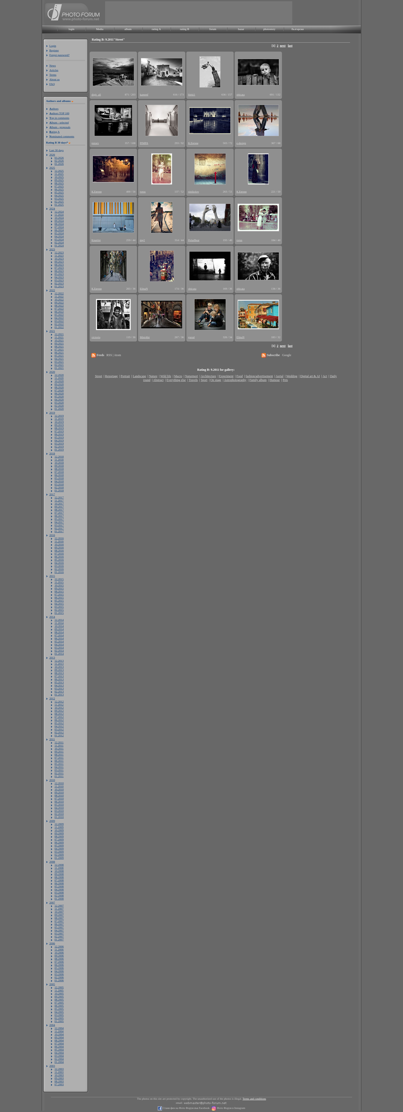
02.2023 (59, 283)
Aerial (279, 376)
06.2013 (59, 679)
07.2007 (59, 921)
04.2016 (59, 562)
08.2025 (59, 183)
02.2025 (59, 201)
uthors (53, 108)
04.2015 (59, 603)
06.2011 (58, 760)
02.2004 (59, 1058)
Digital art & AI (310, 376)
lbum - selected (59, 122)
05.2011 (58, 763)
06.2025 (59, 189)
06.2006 (59, 964)
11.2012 (58, 704)
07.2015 (59, 594)
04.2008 (59, 889)
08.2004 (59, 1040)
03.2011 (58, 770)
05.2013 (59, 682)
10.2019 (59, 421)
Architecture (208, 376)
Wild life (165, 376)
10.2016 (59, 544)
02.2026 (59, 160)
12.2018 (59, 456)
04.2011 (58, 766)
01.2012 (59, 735)
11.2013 (58, 663)
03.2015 (59, 606)
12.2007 (59, 905)
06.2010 (59, 801)
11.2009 (58, 827)
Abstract (158, 380)
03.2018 (59, 484)
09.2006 (59, 955)
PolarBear (193, 240)
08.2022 (59, 305)
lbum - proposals (59, 127)
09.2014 (59, 629)
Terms (52, 74)
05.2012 (59, 723)
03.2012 (59, 729)
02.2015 (59, 609)
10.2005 (59, 993)
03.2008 (59, 892)
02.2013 (59, 691)
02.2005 (59, 1018)
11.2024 (58, 214)
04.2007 (59, 930)
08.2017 (59, 509)
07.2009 (59, 839)
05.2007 (59, 927)
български (297, 29)
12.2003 (59, 1068)
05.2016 (59, 559)
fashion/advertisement (259, 376)
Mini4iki (145, 337)
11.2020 (58, 377)
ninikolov (193, 191)
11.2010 (58, 786)
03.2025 (59, 198)
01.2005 (59, 1021)
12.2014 (59, 619)
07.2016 (59, 553)
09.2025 (59, 180)
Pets (285, 380)
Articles (53, 70)
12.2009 (59, 823)
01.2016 (59, 572)
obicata (240, 94)
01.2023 (59, 286)
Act (325, 376)
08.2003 (59, 1081)
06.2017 (59, 515)
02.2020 (59, 405)
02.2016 (59, 569)
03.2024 (59, 239)
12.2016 (59, 538)
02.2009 (59, 854)
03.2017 (59, 525)
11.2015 (58, 582)
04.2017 (59, 522)
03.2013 (59, 688)
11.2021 (58, 337)
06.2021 (59, 352)
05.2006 (59, 968)
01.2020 (59, 408)
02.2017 (59, 528)
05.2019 (59, 437)
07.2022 (59, 308)
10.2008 (59, 870)
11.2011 (58, 745)
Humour (275, 380)
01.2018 (59, 490)
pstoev (95, 143)
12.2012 (59, 701)
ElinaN (144, 288)
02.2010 (59, 813)
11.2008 (58, 867)
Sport (204, 380)
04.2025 (59, 195)
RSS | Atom (113, 355)
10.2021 (59, 340)
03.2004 (59, 1055)
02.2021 (59, 364)
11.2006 (58, 949)
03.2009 (59, 851)
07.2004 (59, 1043)
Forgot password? (59, 54)
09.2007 (59, 914)
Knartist (95, 240)
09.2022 (59, 302)
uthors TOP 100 (59, 113)
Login (52, 45)
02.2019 (59, 446)
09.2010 (59, 792)
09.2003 (59, 1078)
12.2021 (59, 334)
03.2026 (59, 157)
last (290, 45)
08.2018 (59, 468)
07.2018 (59, 471)
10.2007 (59, 911)
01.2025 (59, 204)
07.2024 (59, 227)
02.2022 (59, 324)
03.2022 (59, 320)
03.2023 (59, 280)
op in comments (59, 117)
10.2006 (59, 952)
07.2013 (59, 676)
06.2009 (59, 842)
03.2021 (59, 361)
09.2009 (59, 833)
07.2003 (59, 1084)
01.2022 (59, 327)
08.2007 (59, 917)
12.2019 (59, 415)
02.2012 (59, 732)
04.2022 (59, 317)
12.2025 (59, 170)
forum (212, 29)
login (72, 29)
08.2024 (59, 223)
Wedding (291, 376)
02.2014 (59, 650)
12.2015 (59, 579)
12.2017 (59, 497)
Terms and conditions (254, 1098)
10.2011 (58, 748)
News (52, 65)
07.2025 (59, 186)
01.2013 (59, 694)
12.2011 (58, 742)
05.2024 (59, 233)
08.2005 (59, 999)
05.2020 (59, 396)
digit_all (96, 94)
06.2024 (59, 230)
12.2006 (59, 946)
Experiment (226, 376)
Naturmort (191, 376)
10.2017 (59, 503)
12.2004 (59, 1028)
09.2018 (59, 465)
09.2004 (59, 1037)
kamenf (144, 94)
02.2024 (59, 242)
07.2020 (59, 390)
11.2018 (58, 459)
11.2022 (58, 296)
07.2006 (59, 961)
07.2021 (59, 349)
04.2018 (59, 481)
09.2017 (59, 506)
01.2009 (59, 857)
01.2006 (59, 980)
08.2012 (59, 713)
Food (239, 376)
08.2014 (59, 632)
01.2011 (58, 776)
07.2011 (58, 757)
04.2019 (59, 440)
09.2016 (59, 547)
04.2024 (59, 236)
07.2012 (59, 716)
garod (191, 337)
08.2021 (59, 346)
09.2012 (59, 710)
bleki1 (191, 94)
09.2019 (59, 424)
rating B (184, 29)
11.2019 (58, 418)
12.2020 (59, 374)
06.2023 (59, 270)
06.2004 (59, 1046)
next (283, 45)
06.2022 (59, 311)
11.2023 (58, 255)
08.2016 (59, 550)
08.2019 (59, 428)
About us (54, 79)
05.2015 (59, 600)
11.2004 (58, 1031)
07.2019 (59, 431)
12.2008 (59, 864)
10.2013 (59, 666)
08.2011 (58, 754)
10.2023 (59, 258)
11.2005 (58, 990)
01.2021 (59, 367)
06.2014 (59, 638)
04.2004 (59, 1052)
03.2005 (59, 1014)
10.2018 (59, 462)
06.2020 (59, 393)
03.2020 (59, 402)
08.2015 (59, 591)
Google (286, 355)
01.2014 (59, 653)
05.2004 (59, 1049)
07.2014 (59, 635)
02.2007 (59, 936)
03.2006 (59, 974)
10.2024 (59, 217)
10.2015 (59, 585)
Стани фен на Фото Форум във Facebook (185, 1108)
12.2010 (59, 783)
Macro (178, 376)
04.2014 (59, 644)
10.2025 (59, 176)
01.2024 (59, 245)
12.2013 (59, 660)
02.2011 (58, 773)
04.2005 (59, 1011)
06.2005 (59, 1005)
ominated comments (61, 136)
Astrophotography (235, 380)
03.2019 (59, 443)
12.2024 (59, 211)
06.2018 (59, 475)
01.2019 (59, 449)
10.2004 (59, 1034)
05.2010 (59, 804)
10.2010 (59, 789)
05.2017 (59, 518)
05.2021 (59, 355)
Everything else (176, 380)
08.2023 (59, 264)
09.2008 (59, 874)
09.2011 (58, 751)
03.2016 (59, 565)
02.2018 (59, 487)
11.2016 (58, 541)
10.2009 (59, 830)
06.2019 (59, 434)
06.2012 (59, 719)
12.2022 (59, 293)
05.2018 (59, 478)
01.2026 (59, 163)
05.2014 (59, 641)
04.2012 (59, 726)
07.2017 (59, 512)
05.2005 (59, 1008)
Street (98, 376)
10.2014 (59, 626)
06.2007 (59, 924)
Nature (153, 376)
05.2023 (59, 273)
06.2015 (59, 597)
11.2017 (58, 500)
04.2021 (59, 358)
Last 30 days (56, 150)
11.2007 (58, 908)
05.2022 (59, 314)
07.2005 (59, 1002)
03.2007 (59, 933)
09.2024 (59, 220)
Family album (258, 380)
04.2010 (59, 807)
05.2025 (59, 192)
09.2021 (59, 343)
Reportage (111, 376)
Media (99, 29)
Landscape (139, 376)
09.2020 (59, 384)
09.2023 (59, 261)
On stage (215, 380)
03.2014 (59, 647)
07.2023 (59, 267)
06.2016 (59, 556)
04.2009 (59, 848)
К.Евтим (193, 143)
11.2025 (58, 173)
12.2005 (59, 987)
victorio (95, 337)
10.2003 (59, 1075)
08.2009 (59, 836)
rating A (156, 29)
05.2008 (59, 886)
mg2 (142, 240)
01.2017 (59, 531)
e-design (241, 143)
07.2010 (59, 798)
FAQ (52, 83)
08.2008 (59, 877)
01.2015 (59, 612)
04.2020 (59, 399)
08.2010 (59, 795)
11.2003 (58, 1071)
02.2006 (59, 977)
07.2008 (59, 880)
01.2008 (59, 898)
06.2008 (59, 883)
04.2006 (59, 971)
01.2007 (59, 939)
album (128, 29)
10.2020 (59, 381)
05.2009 (59, 845)
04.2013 (59, 685)
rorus (143, 191)
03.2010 (59, 810)
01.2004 (59, 1061)
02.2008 (59, 895)
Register (54, 50)
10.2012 (59, 707)
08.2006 (59, 958)
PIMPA (144, 143)
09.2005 (59, 996)
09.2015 (59, 588)
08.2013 (59, 672)
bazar (241, 29)
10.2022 (59, 299)
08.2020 (59, 387)
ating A (54, 131)
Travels (193, 380)
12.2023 (59, 252)
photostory (269, 29)
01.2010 (59, 817)
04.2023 (59, 277)
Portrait (125, 376)
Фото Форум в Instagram (230, 1108)
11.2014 (58, 622)
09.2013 (59, 669)
